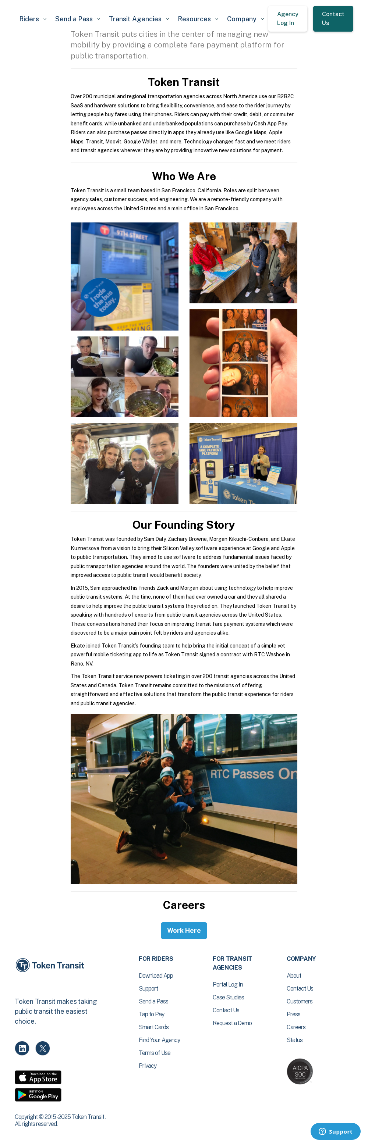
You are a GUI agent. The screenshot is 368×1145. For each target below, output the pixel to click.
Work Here (184, 930)
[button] (33, 19)
